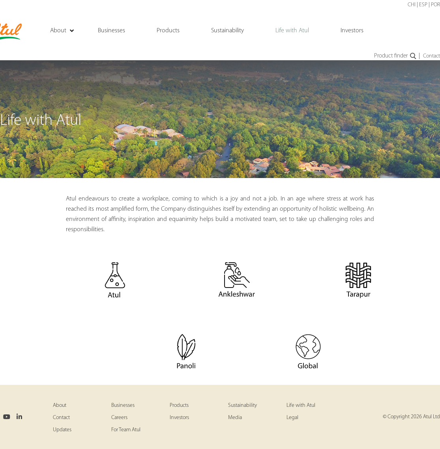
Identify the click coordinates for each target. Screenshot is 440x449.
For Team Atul (125, 430)
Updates (62, 430)
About (59, 405)
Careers (119, 418)
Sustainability (242, 405)
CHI (412, 5)
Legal (292, 418)
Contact (431, 56)
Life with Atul (300, 405)
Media (235, 418)
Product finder (395, 56)
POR (435, 5)
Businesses (123, 405)
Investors (179, 418)
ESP (423, 5)
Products (179, 405)
